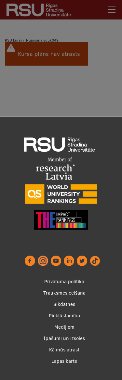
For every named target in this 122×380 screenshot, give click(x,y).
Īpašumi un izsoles (64, 338)
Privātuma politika (64, 281)
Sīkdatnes (64, 304)
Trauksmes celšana (64, 292)
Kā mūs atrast (64, 349)
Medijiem (64, 326)
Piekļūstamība (64, 315)
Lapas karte (64, 361)
